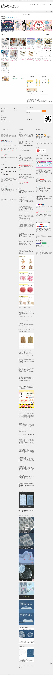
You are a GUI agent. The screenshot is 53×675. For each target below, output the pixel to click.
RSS (2, 118)
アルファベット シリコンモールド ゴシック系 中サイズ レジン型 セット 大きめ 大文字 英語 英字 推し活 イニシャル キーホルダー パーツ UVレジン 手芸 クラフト (22, 47)
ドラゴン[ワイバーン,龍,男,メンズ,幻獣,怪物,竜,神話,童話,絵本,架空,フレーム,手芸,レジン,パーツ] (5, 70)
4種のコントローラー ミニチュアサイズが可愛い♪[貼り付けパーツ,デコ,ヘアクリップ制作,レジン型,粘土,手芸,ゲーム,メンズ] (5, 59)
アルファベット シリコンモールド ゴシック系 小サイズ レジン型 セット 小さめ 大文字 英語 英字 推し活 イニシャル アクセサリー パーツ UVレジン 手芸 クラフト (14, 47)
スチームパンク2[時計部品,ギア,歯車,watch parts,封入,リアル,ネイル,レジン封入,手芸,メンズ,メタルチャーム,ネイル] (48, 47)
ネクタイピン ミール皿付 (22, 58)
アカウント (49, 0)
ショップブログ (18, 11)
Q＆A (8, 11)
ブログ (2, 115)
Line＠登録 (33, 11)
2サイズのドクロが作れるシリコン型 (31, 47)
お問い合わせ (12, 11)
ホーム (2, 31)
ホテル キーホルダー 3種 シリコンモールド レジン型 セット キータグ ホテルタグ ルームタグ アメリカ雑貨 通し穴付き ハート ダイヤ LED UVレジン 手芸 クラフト (14, 59)
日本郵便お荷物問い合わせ (4, 159)
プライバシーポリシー (4, 121)
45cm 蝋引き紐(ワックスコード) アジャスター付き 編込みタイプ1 (39, 59)
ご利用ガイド (3, 11)
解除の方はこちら (29, 112)
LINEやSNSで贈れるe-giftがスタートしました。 (11, 17)
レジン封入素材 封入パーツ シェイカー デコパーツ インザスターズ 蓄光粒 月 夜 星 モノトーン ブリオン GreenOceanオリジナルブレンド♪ (5, 47)
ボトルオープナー (38, 46)
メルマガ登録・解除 (26, 11)
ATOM (4, 118)
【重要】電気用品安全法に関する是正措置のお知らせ (11, 19)
